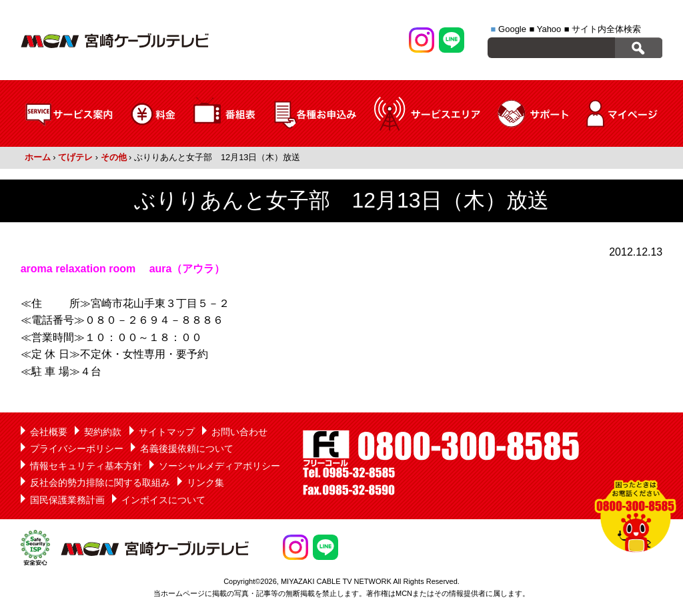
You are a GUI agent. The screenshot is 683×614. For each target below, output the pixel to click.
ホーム (38, 157)
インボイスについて (163, 500)
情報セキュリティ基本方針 (86, 465)
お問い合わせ (239, 431)
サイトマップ (167, 431)
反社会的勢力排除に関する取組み (100, 482)
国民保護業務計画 (67, 500)
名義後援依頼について (186, 448)
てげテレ (75, 157)
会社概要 (48, 431)
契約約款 (102, 431)
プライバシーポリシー (76, 448)
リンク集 (205, 482)
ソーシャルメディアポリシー (219, 465)
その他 (114, 157)
